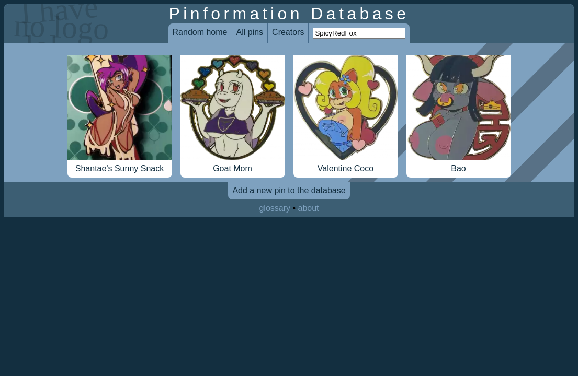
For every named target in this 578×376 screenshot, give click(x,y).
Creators (288, 32)
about (308, 208)
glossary (274, 208)
